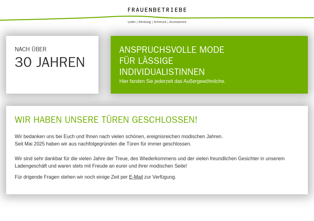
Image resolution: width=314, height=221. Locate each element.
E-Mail (136, 177)
